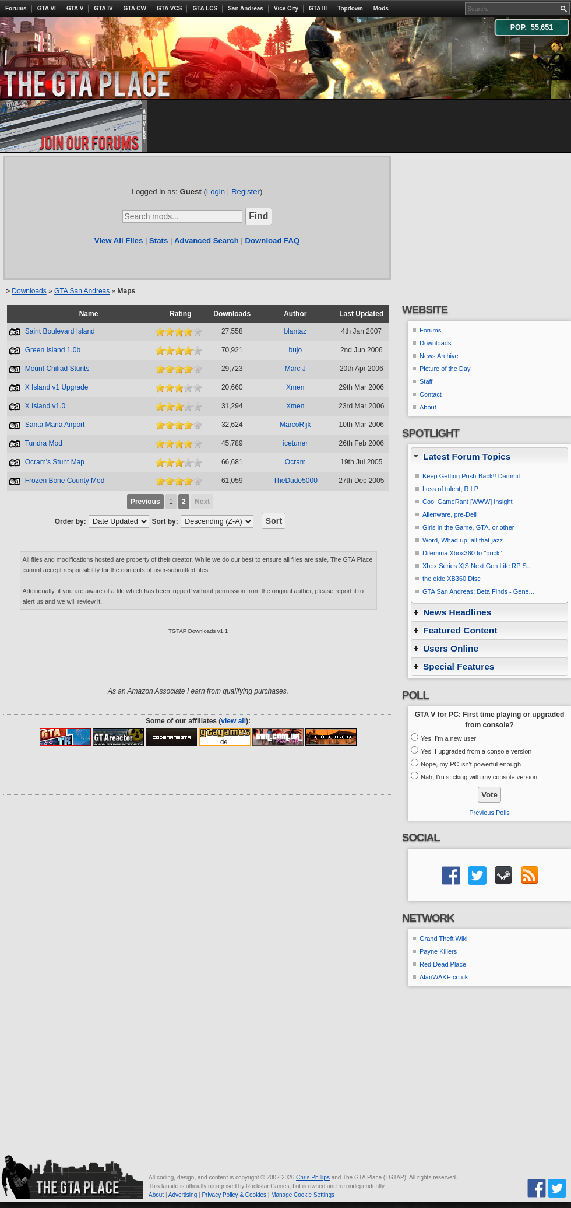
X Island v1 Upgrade (57, 387)
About (428, 407)
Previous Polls (489, 812)
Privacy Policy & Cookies (234, 1195)
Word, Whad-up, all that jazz (462, 540)
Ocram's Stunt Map (54, 462)
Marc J (295, 369)
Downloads (29, 291)
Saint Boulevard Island (60, 331)
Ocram (295, 462)
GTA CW (135, 8)
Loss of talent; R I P (450, 488)
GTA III (318, 8)
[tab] (489, 456)
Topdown (350, 8)
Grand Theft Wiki (443, 938)
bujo (295, 350)
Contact (431, 394)
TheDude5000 (295, 481)
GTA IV (103, 8)
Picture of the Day (445, 368)
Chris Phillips (313, 1177)
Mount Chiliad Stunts (57, 369)
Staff (426, 381)
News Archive (439, 355)
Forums (16, 8)
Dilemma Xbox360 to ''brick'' (462, 552)
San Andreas (245, 8)
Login (215, 191)
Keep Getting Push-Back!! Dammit (471, 475)
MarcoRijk (295, 425)
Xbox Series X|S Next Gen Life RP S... (477, 565)
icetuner (295, 443)
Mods (381, 8)
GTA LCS (204, 8)
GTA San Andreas (82, 291)
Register (245, 191)
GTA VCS (169, 8)
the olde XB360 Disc (451, 578)
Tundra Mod (43, 443)
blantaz (295, 331)
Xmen (295, 387)
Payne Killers (438, 951)
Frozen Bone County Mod (65, 481)
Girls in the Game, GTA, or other (468, 527)
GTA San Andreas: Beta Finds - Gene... (478, 591)
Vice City (286, 8)
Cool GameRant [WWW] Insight (467, 501)
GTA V (74, 8)
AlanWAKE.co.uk (444, 977)
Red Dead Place (443, 964)
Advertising (182, 1195)
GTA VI (46, 8)
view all (233, 721)
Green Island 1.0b (52, 350)
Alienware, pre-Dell (449, 514)
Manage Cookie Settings (302, 1195)
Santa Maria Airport (55, 425)
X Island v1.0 (45, 406)
